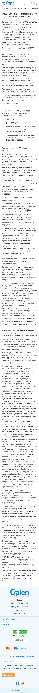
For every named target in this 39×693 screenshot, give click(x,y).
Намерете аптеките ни (19, 603)
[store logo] (10, 3)
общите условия (9, 667)
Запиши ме (8, 675)
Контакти (19, 610)
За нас (19, 600)
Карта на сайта (19, 613)
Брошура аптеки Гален (19, 607)
